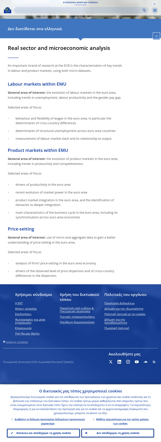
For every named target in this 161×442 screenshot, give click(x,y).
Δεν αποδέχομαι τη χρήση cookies (117, 433)
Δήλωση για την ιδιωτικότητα (123, 309)
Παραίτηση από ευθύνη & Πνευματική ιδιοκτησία (77, 309)
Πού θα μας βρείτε (27, 333)
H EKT (19, 303)
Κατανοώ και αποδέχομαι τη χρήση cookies (43, 433)
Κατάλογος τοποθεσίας (17, 342)
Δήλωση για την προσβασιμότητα (115, 321)
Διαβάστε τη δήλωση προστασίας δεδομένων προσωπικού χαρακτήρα (50, 421)
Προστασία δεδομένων (119, 303)
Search (144, 10)
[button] (154, 3)
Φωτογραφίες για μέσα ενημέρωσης (30, 321)
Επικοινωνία (23, 328)
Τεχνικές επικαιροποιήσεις (77, 317)
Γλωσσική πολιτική (116, 328)
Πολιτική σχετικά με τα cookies (124, 314)
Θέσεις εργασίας (26, 309)
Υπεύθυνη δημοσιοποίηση (77, 322)
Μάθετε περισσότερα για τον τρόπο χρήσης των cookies (122, 421)
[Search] (79, 10)
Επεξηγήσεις (23, 314)
